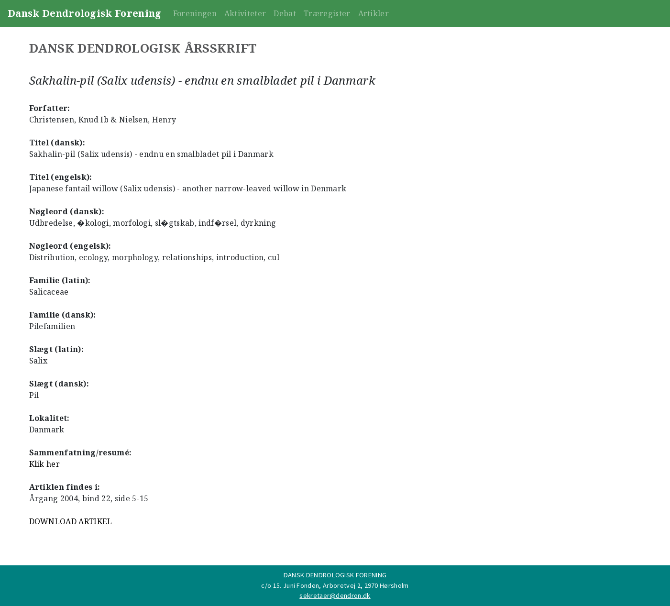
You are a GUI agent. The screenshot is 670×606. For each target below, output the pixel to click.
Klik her (44, 464)
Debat (285, 13)
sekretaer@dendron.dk (334, 595)
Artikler (373, 13)
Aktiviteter (245, 13)
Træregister (327, 13)
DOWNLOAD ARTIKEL (70, 521)
